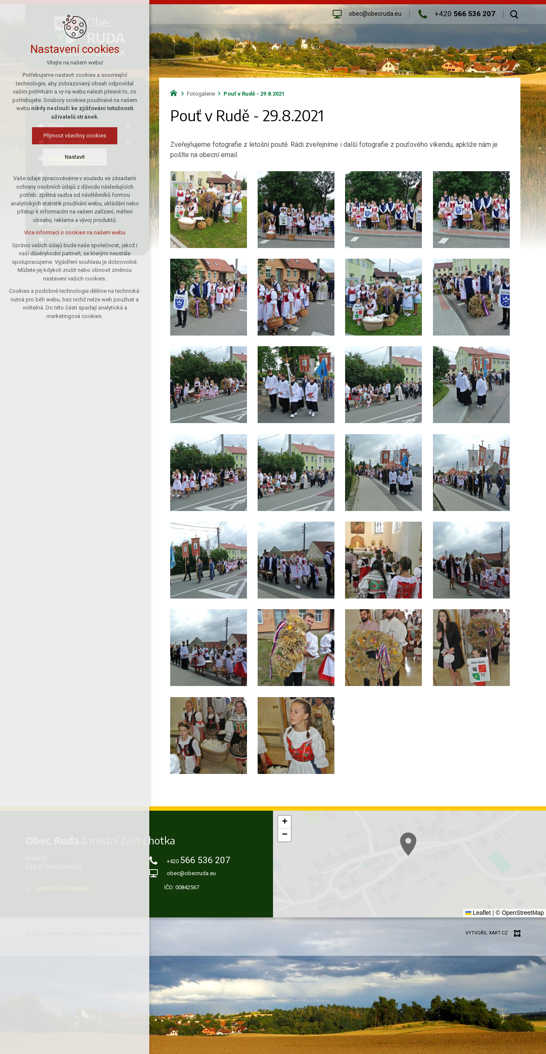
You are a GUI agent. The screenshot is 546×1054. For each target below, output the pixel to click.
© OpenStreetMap (520, 912)
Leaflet (478, 912)
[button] (284, 822)
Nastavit (75, 157)
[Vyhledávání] (514, 14)
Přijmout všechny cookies (75, 135)
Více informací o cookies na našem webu (74, 232)
